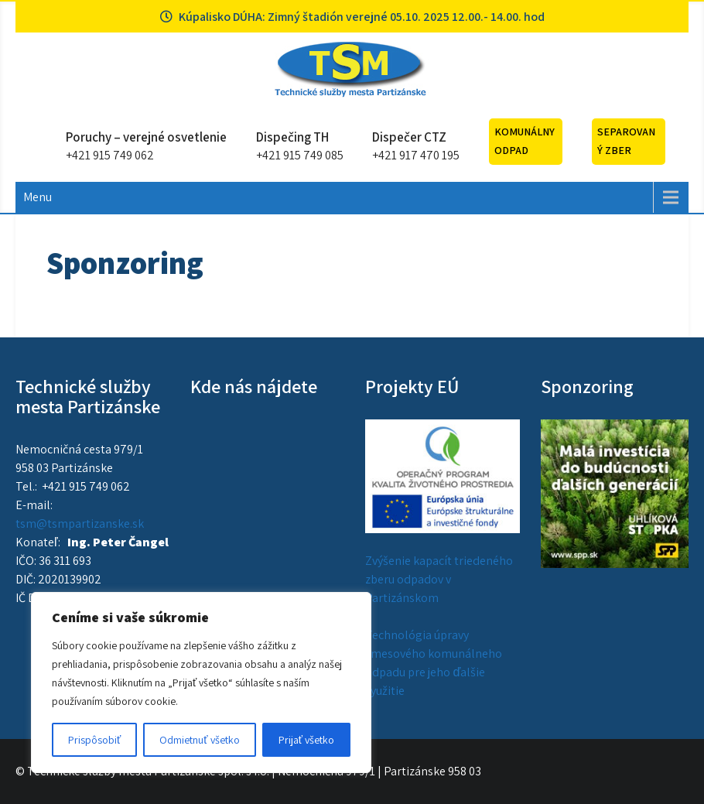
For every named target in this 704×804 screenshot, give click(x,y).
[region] (201, 682)
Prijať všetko (306, 740)
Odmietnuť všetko (199, 740)
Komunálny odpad (524, 141)
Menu (37, 197)
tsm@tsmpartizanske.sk (79, 523)
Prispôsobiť (94, 740)
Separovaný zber (626, 141)
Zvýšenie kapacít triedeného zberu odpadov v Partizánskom (439, 579)
